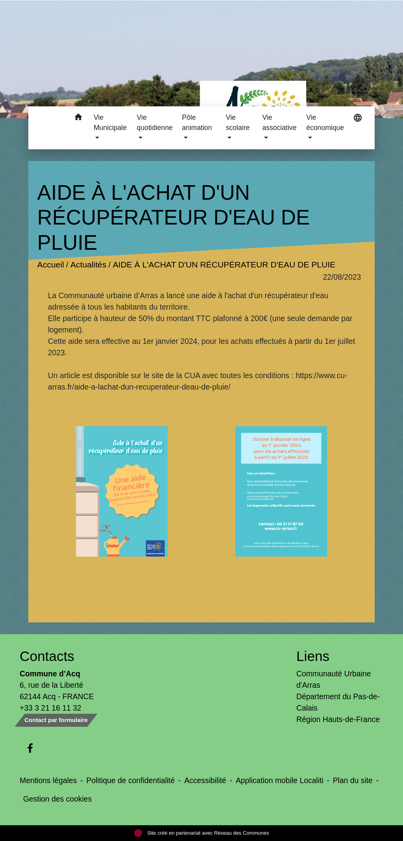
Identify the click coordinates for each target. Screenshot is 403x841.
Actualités (88, 264)
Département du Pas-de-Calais (338, 702)
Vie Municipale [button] (110, 122)
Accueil (50, 264)
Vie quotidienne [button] (155, 122)
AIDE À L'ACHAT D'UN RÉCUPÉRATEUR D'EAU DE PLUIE (224, 264)
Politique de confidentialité (130, 780)
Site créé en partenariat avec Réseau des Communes (201, 833)
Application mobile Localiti (280, 780)
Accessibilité (205, 780)
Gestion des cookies (57, 799)
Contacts (47, 656)
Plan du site (353, 780)
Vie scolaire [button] (238, 122)
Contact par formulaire (56, 720)
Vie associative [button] (279, 122)
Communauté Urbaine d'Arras (333, 679)
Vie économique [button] (325, 122)
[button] (78, 118)
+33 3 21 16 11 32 (50, 708)
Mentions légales (48, 780)
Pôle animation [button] (197, 122)
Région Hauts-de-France (338, 719)
